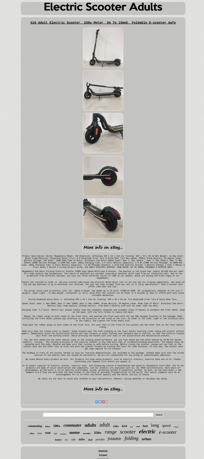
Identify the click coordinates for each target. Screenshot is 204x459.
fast (131, 427)
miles (82, 439)
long (155, 425)
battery (58, 439)
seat (48, 433)
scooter (128, 432)
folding (131, 438)
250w (116, 426)
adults (90, 425)
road (138, 426)
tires (39, 433)
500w (56, 426)
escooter (87, 433)
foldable (114, 438)
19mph (176, 427)
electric (147, 431)
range (111, 432)
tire (66, 440)
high (55, 433)
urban (146, 439)
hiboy (47, 426)
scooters (63, 434)
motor (74, 432)
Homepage (103, 451)
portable (100, 439)
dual (90, 439)
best (145, 426)
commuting (35, 426)
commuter (73, 425)
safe (73, 439)
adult (104, 425)
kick (124, 426)
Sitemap (103, 455)
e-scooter (168, 432)
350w (98, 433)
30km (31, 433)
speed (166, 426)
